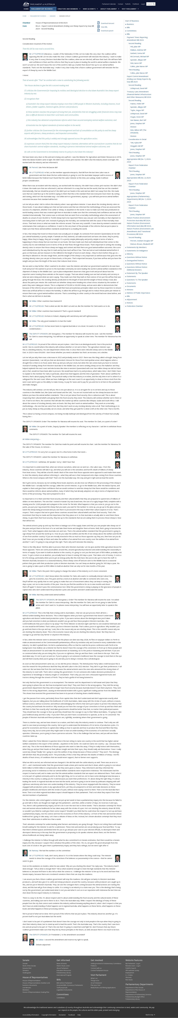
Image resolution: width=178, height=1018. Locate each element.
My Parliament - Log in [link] (133, 964)
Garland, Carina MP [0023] (137, 53)
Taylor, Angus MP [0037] (137, 110)
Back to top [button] (150, 1015)
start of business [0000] (132, 21)
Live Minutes (27, 988)
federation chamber (135, 306)
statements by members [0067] (137, 247)
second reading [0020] (135, 43)
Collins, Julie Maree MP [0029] (139, 73)
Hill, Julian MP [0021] (135, 47)
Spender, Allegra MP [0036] (138, 107)
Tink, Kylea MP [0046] (136, 143)
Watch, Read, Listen (63, 966)
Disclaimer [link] (62, 1015)
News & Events (89, 9)
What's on (94, 978)
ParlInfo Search (131, 968)
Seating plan (27, 973)
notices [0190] (130, 303)
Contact (120, 4)
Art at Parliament (96, 983)
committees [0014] (131, 31)
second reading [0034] (135, 100)
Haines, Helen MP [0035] (137, 104)
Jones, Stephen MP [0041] (137, 123)
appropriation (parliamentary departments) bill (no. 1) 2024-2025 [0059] (139, 199)
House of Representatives (32, 981)
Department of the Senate (134, 988)
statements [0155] (131, 283)
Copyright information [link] (49, 1015)
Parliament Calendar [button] (109, 4)
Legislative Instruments (64, 990)
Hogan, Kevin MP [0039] (137, 117)
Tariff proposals (62, 988)
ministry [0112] (130, 254)
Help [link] (79, 1015)
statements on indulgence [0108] (137, 251)
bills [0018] (128, 34)
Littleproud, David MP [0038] (138, 113)
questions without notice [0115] (137, 257)
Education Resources (64, 970)
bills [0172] (128, 296)
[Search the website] (150, 4)
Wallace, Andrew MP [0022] (138, 50)
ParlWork (136, 4)
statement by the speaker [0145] (137, 273)
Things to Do (95, 981)
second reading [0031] (135, 85)
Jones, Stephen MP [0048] (137, 149)
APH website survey (132, 970)
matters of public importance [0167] (138, 293)
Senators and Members (68, 9)
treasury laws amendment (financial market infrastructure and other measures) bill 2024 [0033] (139, 94)
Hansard (53, 16)
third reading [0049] (134, 152)
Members (26, 990)
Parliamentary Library (64, 973)
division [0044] (133, 136)
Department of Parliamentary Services (138, 994)
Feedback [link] (71, 1015)
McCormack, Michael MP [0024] (139, 56)
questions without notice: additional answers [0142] (137, 268)
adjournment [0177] (132, 299)
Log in (143, 4)
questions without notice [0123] (137, 264)
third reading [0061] (134, 211)
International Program (64, 975)
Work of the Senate (29, 966)
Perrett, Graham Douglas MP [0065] (141, 241)
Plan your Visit (95, 985)
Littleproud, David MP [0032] (138, 88)
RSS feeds (129, 980)
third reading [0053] (134, 171)
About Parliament (108, 9)
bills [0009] (128, 27)
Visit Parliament (129, 9)
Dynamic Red (27, 968)
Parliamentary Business (42, 9)
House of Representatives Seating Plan (36, 992)
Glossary (128, 977)
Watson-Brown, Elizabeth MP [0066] (141, 244)
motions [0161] (130, 290)
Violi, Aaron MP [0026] (136, 63)
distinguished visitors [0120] (135, 260)
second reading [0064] (135, 237)
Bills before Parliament (64, 983)
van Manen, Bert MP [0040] (138, 120)
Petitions (94, 966)
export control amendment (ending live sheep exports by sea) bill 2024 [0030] (139, 79)
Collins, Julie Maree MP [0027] (139, 66)
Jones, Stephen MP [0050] (137, 156)
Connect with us (96, 968)
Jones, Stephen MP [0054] (137, 174)
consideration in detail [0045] (137, 139)
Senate (25, 964)
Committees (61, 998)
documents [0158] (131, 286)
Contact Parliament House (99, 970)
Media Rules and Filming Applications (103, 988)
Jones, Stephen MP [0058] (137, 193)
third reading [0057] (134, 190)
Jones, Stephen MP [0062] (137, 214)
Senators (26, 970)
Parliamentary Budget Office (135, 997)
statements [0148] (131, 276)
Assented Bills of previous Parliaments (70, 985)
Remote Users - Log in (133, 966)
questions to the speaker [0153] (137, 280)
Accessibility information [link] (31, 1015)
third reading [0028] (134, 70)
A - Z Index (129, 975)
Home (26, 9)
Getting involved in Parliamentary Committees (106, 964)
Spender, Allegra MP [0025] (138, 60)
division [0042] (133, 127)
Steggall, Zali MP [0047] (136, 146)
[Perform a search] (153, 4)
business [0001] (130, 24)
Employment (130, 973)
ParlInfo (128, 4)
